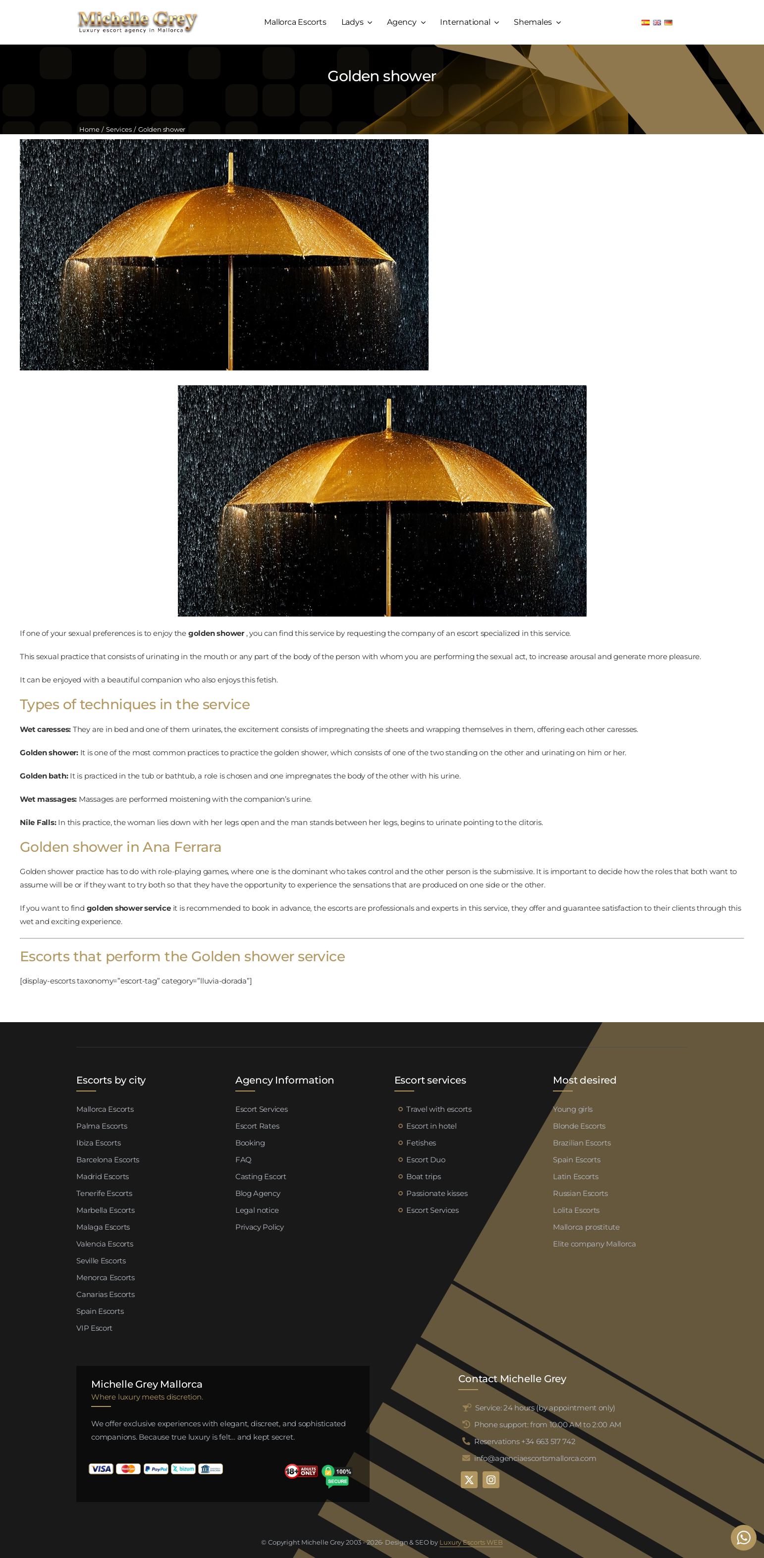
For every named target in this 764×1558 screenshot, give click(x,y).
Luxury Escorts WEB (471, 1542)
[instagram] (491, 1479)
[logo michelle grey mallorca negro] (137, 13)
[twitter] (469, 1479)
